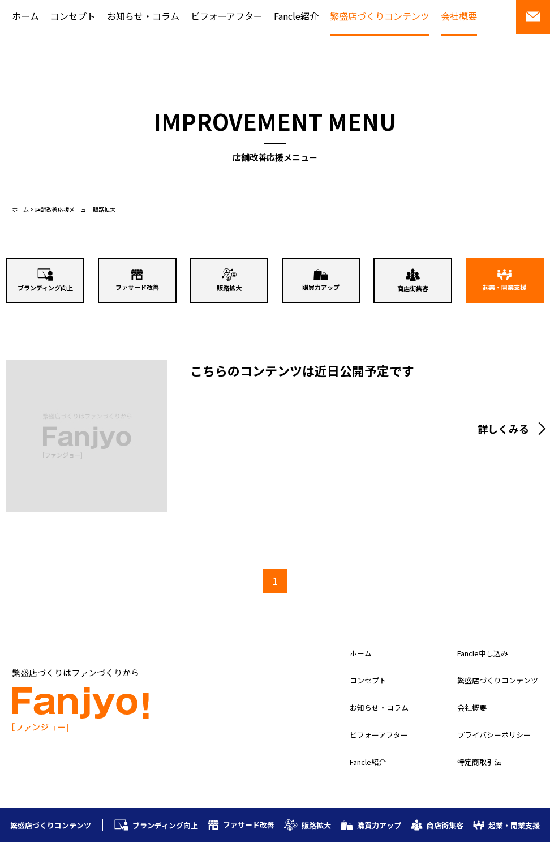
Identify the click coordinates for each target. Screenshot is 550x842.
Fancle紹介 (296, 16)
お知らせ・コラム (143, 16)
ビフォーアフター (227, 16)
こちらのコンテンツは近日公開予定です (302, 370)
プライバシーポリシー (494, 734)
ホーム (25, 16)
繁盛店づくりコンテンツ (379, 16)
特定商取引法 (479, 762)
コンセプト (73, 16)
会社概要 (459, 16)
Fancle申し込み (482, 653)
